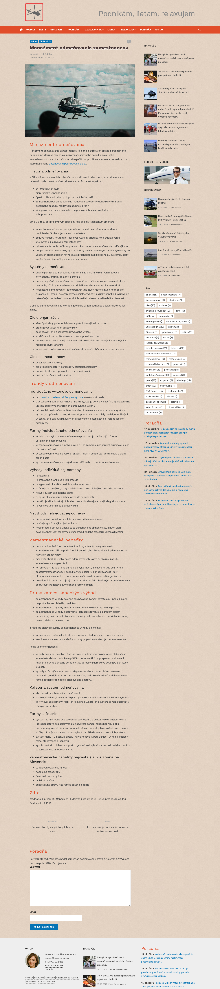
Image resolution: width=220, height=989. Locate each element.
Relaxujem (127, 29)
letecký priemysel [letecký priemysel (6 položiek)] (158, 337)
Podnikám (73, 29)
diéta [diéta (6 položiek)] (166, 311)
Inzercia (34, 959)
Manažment (32, 971)
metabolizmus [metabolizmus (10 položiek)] (157, 348)
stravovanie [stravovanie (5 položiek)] (170, 375)
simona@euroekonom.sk (50, 936)
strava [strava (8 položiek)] (153, 375)
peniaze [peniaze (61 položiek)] (181, 353)
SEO (36, 967)
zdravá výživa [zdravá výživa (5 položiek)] (178, 391)
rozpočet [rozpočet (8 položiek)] (169, 369)
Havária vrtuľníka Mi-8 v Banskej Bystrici (180, 199)
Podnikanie (56, 971)
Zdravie (34, 975)
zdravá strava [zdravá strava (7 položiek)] (156, 391)
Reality (21, 971)
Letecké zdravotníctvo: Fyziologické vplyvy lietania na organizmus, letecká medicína (179, 127)
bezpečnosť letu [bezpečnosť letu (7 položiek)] (173, 295)
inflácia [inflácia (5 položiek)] (173, 327)
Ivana (28, 54)
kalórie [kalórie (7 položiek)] (153, 332)
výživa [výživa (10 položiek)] (153, 386)
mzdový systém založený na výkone (55, 394)
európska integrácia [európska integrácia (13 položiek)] (181, 316)
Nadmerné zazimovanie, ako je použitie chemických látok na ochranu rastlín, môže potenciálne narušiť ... (171, 936)
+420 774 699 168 (47, 943)
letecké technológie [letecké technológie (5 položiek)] (173, 332)
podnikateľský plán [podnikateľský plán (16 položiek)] (159, 364)
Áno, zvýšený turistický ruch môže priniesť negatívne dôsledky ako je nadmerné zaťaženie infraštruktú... (173, 474)
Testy (42, 29)
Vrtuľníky (58, 967)
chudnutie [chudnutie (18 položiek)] (178, 300)
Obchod (63, 979)
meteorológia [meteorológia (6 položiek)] (179, 348)
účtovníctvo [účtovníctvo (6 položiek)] (156, 396)
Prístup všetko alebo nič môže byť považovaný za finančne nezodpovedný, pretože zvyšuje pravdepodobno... (171, 950)
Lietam (111, 29)
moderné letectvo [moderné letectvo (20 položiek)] (159, 353)
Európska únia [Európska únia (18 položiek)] (157, 321)
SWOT (42, 975)
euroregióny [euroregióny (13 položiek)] (156, 316)
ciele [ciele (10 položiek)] (194, 300)
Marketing (36, 979)
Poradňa (145, 29)
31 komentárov (177, 204)
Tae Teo (109, 943)
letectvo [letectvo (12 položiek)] (179, 337)
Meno (26, 890)
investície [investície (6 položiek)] (189, 327)
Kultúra (46, 979)
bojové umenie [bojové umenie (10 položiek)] (157, 300)
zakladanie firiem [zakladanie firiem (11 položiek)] (173, 386)
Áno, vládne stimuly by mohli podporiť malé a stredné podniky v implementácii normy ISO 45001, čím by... (173, 431)
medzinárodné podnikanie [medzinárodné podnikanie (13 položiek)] (163, 343)
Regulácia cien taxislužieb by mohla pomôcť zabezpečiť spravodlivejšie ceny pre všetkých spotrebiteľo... (173, 417)
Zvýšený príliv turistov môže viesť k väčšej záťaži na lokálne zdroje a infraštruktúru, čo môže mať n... (171, 445)
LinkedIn (42, 947)
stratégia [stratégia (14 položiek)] (186, 369)
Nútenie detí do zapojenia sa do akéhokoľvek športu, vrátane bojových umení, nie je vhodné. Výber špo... (172, 488)
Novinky (30, 29)
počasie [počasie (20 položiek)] (181, 364)
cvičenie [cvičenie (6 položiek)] (154, 305)
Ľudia (27, 41)
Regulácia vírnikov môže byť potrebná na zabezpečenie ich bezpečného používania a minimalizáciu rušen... (172, 964)
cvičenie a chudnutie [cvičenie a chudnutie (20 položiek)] (176, 305)
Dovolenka (23, 982)
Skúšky (54, 979)
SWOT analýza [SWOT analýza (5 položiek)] (191, 375)
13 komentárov (176, 276)
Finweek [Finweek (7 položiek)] (192, 321)
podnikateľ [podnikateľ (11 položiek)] (174, 359)
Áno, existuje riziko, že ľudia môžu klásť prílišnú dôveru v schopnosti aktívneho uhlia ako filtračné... (172, 460)
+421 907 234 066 (47, 939)
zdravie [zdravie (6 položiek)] (193, 386)
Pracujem (56, 29)
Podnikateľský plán (55, 975)
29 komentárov (178, 225)
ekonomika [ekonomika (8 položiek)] (181, 311)
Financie (68, 971)
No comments (120, 943)
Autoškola (69, 967)
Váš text (28, 845)
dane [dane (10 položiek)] (153, 311)
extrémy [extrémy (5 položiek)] (176, 321)
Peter (108, 960)
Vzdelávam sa (93, 29)
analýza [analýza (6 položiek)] (153, 295)
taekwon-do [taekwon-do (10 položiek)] (156, 380)
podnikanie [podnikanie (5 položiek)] (155, 359)
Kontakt (160, 29)
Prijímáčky (45, 971)
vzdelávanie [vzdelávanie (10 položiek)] (177, 380)
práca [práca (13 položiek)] (153, 369)
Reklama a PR (45, 967)
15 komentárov (178, 242)
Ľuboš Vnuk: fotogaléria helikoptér (177, 250)
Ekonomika (23, 975)
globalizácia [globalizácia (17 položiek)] (156, 327)
